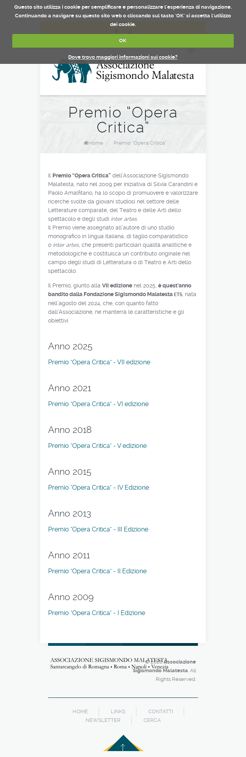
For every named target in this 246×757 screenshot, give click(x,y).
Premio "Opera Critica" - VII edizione (99, 362)
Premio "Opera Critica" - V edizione (97, 445)
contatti (160, 711)
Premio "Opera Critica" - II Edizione (97, 571)
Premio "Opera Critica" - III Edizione (98, 529)
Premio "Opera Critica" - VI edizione (98, 404)
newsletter (103, 720)
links (118, 711)
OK (123, 40)
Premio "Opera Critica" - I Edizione (96, 613)
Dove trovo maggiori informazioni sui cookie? (122, 57)
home (80, 711)
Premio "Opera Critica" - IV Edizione (98, 487)
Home (95, 143)
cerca (152, 720)
